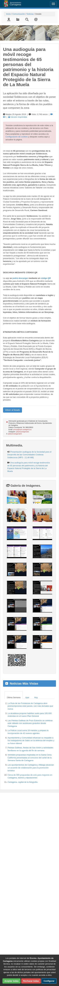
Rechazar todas (31, 981)
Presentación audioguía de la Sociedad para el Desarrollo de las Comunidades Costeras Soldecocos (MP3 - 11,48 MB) (29, 455)
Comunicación (18, 14)
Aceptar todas (11, 981)
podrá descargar (20, 278)
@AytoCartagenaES (15, 434)
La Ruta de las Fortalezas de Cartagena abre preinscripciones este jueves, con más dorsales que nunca (30, 706)
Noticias (30, 14)
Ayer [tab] (27, 697)
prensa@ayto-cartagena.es (22, 429)
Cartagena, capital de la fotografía (23, 782)
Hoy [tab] (36, 697)
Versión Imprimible (17, 117)
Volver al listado (12, 410)
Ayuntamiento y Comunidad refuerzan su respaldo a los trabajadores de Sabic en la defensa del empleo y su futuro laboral (31, 740)
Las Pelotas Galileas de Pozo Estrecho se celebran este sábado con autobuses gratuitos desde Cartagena (30, 723)
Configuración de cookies (16, 137)
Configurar (49, 981)
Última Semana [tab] (13, 697)
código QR (46, 278)
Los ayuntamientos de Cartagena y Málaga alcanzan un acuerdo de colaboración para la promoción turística (31, 768)
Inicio (8, 14)
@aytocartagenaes (22, 432)
